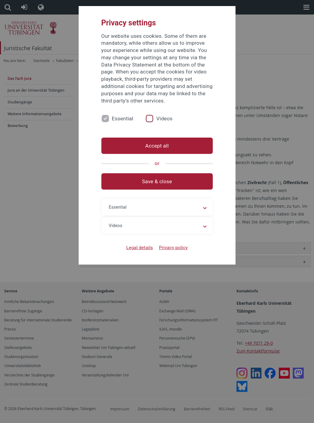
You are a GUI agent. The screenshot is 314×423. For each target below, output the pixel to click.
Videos (164, 119)
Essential (122, 119)
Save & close (157, 181)
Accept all (157, 146)
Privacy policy (173, 247)
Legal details (139, 247)
